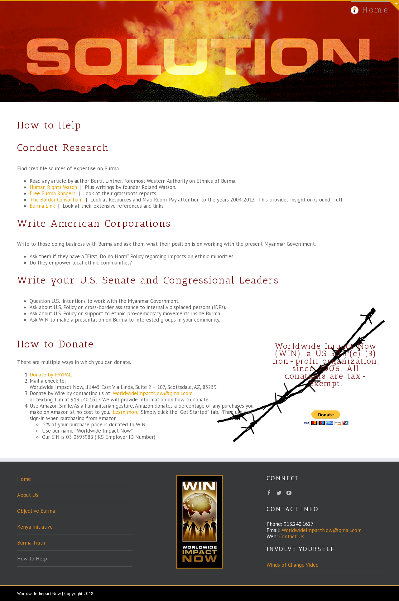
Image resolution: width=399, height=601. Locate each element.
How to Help (32, 558)
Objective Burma (36, 510)
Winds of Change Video (293, 564)
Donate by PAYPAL (51, 374)
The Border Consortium (56, 199)
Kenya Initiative (35, 526)
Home (24, 479)
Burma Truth (31, 542)
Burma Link (42, 205)
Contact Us (291, 536)
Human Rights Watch (53, 187)
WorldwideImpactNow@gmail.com (153, 393)
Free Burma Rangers (52, 193)
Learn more (126, 412)
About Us (27, 495)
